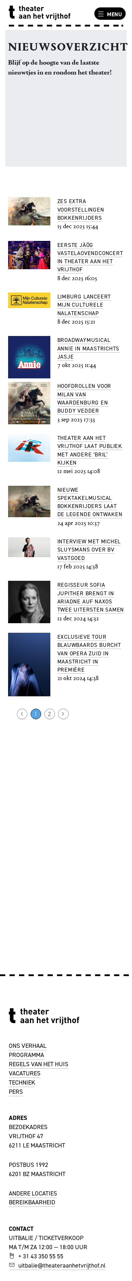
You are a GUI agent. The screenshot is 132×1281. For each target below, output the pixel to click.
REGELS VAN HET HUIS (38, 1064)
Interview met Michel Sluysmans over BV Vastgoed (89, 550)
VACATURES (24, 1073)
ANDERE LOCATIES (33, 1193)
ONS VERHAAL (27, 1045)
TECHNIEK (22, 1082)
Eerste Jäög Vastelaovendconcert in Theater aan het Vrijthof (90, 257)
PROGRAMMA (26, 1055)
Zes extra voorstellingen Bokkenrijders (80, 209)
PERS (16, 1091)
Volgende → (63, 714)
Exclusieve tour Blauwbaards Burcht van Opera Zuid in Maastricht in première (89, 653)
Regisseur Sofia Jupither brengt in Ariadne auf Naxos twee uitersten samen (90, 597)
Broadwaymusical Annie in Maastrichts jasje (88, 348)
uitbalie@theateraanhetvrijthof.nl (57, 1265)
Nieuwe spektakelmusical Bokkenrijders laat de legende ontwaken (89, 502)
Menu (109, 14)
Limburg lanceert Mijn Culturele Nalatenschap (84, 305)
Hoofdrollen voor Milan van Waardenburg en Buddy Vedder (84, 398)
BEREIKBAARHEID (32, 1202)
